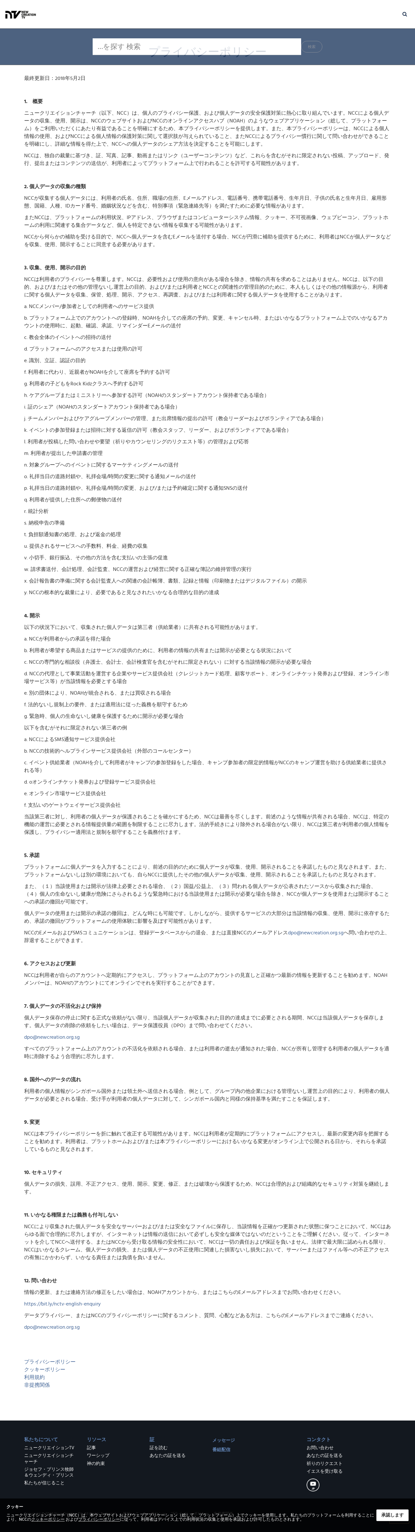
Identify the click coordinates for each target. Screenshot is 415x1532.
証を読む (159, 1448)
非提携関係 (37, 1385)
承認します (392, 1515)
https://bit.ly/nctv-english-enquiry (62, 1303)
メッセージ (223, 1440)
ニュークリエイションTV (49, 1448)
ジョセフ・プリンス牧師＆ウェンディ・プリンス (49, 1472)
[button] (405, 9)
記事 (91, 1448)
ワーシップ (98, 1455)
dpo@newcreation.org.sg (316, 932)
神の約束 (96, 1463)
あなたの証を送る (168, 1455)
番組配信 (221, 1449)
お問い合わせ (320, 1448)
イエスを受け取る (325, 1471)
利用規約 (34, 1377)
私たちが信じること (44, 1483)
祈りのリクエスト (325, 1463)
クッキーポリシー (44, 1369)
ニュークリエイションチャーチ (49, 1458)
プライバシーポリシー (50, 1361)
